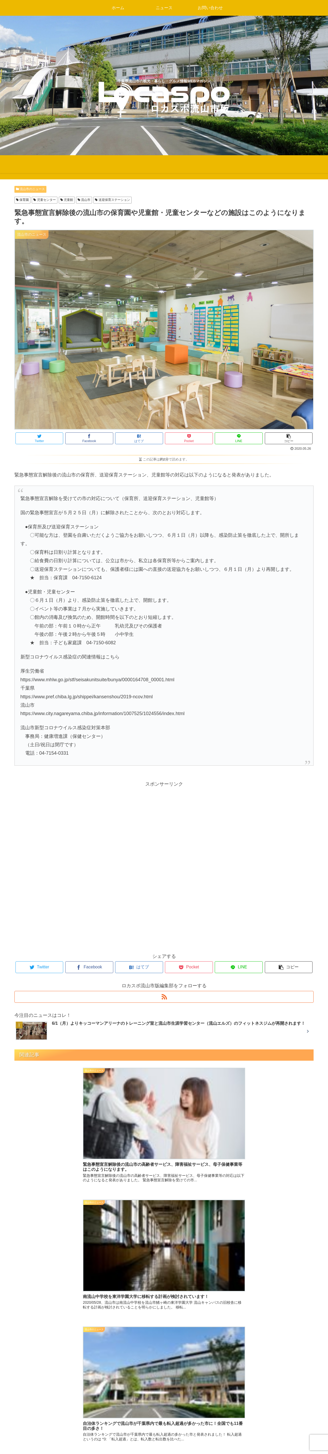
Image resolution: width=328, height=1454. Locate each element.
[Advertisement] (164, 825)
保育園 (22, 200)
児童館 (66, 200)
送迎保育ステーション (112, 200)
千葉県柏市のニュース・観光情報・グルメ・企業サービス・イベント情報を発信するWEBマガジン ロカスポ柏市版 (164, 1402)
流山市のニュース (30, 189)
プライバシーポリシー (246, 1402)
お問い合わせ (237, 1416)
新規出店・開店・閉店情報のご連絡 (260, 1388)
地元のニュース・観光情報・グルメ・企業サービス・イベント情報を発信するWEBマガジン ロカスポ (163, 1377)
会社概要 (232, 1430)
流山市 (84, 200)
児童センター (44, 200)
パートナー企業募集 (244, 1374)
